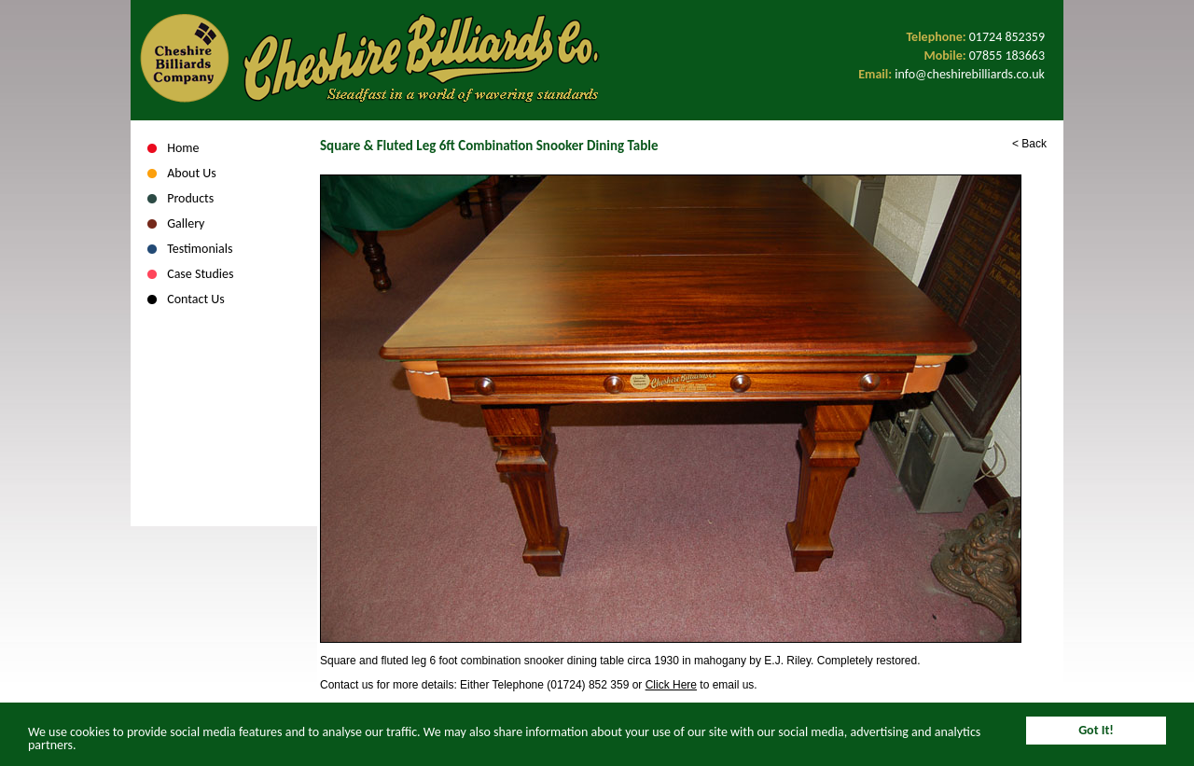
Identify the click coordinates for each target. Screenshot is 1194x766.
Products (190, 198)
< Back (1029, 143)
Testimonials (199, 249)
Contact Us (196, 299)
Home (183, 148)
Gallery (185, 223)
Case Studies (200, 274)
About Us (191, 173)
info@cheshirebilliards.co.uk (970, 74)
